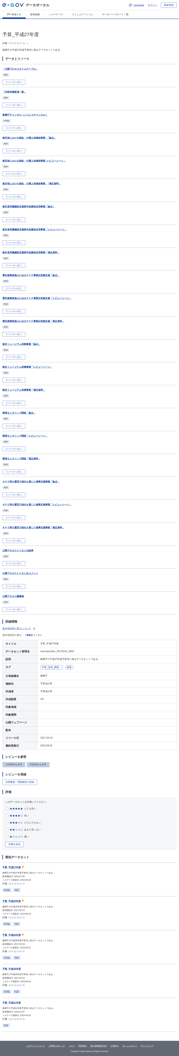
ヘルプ (71, 1046)
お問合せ (115, 1046)
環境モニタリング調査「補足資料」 (21, 458)
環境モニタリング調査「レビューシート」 (25, 436)
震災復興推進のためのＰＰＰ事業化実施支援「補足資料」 (33, 321)
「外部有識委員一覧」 (14, 92)
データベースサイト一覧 (115, 14)
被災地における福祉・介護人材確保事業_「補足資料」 (31, 183)
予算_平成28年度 (11, 935)
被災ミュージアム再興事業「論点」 (21, 344)
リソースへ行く (14, 82)
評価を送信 (14, 844)
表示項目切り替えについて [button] (19, 628)
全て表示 (38, 635)
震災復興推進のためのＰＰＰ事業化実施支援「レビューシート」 (37, 298)
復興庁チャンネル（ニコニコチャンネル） (25, 115)
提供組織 (35, 14)
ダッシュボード (129, 1046)
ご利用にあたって (56, 1046)
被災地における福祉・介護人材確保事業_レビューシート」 (34, 161)
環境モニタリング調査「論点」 (19, 413)
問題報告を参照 (38, 764)
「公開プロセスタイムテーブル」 (20, 69)
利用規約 (82, 1046)
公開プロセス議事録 (13, 596)
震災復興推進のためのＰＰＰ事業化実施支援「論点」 (31, 275)
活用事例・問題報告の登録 (20, 782)
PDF (16, 890)
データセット (14, 14)
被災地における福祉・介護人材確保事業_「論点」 (29, 138)
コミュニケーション (82, 14)
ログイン (152, 5)
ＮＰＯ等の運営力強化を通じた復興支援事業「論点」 (31, 481)
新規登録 (168, 5)
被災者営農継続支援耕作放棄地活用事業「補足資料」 (31, 252)
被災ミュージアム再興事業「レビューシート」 (27, 367)
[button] (136, 5)
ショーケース (56, 14)
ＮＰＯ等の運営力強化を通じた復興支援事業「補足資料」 (33, 527)
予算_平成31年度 (11, 1002)
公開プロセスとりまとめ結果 (17, 550)
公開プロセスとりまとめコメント (20, 573)
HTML (7, 890)
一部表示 (28, 635)
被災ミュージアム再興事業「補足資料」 (23, 390)
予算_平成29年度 (11, 901)
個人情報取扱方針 (98, 1046)
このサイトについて (35, 1046)
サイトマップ (147, 1046)
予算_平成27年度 (11, 867)
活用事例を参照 (14, 764)
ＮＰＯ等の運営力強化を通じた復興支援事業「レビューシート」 (37, 504)
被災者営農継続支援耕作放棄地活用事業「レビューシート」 (34, 229)
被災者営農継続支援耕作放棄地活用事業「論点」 (28, 206)
